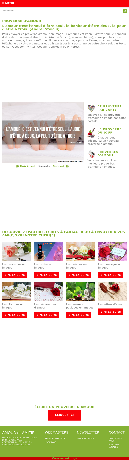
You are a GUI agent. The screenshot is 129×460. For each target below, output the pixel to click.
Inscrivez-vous (85, 438)
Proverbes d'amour (108, 154)
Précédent (26, 166)
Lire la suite (15, 275)
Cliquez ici (64, 415)
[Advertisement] (64, 75)
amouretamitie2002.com (16, 445)
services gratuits (55, 438)
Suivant (61, 166)
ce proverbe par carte (110, 108)
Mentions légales (114, 446)
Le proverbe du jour (110, 131)
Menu (8, 3)
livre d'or (50, 442)
